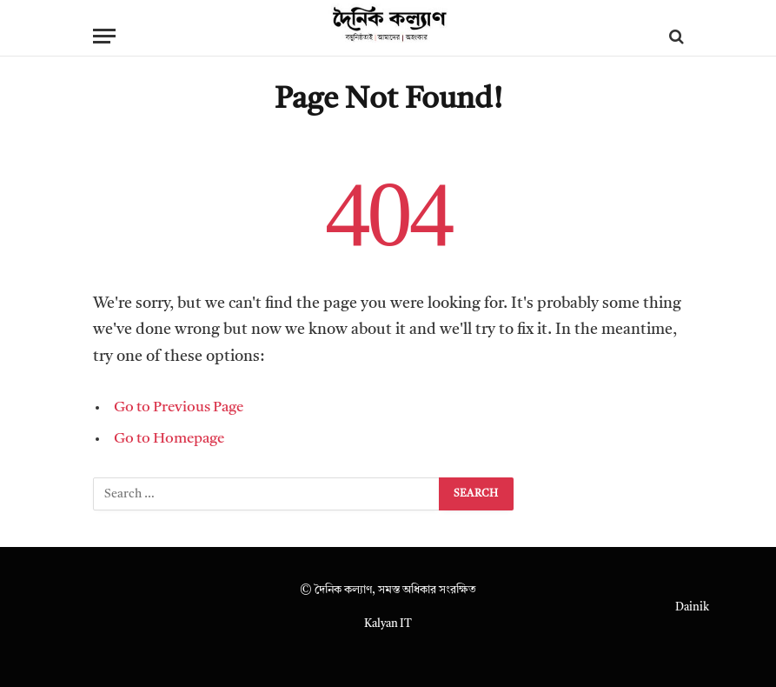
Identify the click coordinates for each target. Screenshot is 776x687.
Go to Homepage (169, 438)
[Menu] (104, 36)
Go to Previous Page (178, 407)
